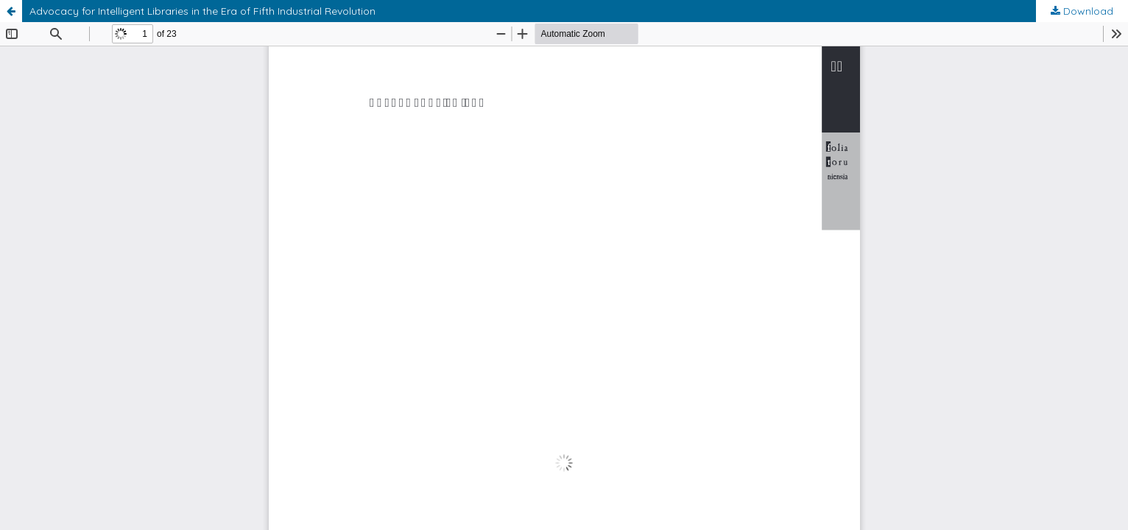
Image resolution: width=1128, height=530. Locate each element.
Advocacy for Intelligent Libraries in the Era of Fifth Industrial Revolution (202, 11)
